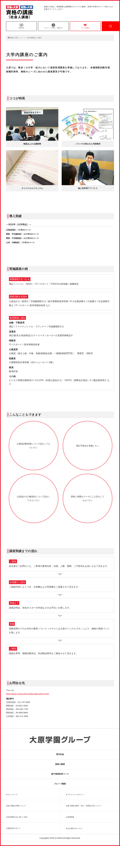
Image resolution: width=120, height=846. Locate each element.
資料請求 (21, 26)
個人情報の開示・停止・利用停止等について (84, 806)
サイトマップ (12, 795)
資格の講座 (60, 764)
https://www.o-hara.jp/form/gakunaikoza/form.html (27, 694)
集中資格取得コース (60, 774)
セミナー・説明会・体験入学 (53, 26)
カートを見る (85, 26)
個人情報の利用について (16, 806)
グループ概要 (60, 784)
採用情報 (70, 817)
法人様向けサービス (74, 828)
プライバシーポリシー (75, 795)
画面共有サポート (14, 828)
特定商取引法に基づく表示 (17, 817)
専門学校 (60, 754)
